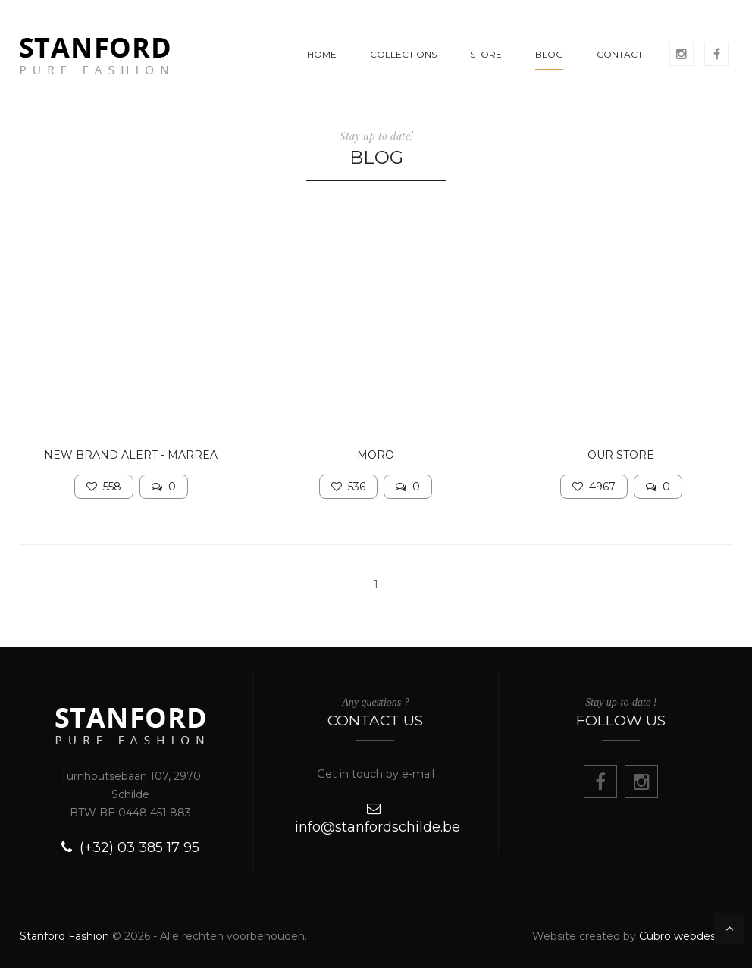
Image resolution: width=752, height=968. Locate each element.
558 (103, 486)
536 (348, 486)
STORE (486, 54)
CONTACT (620, 54)
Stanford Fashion (64, 936)
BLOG (549, 54)
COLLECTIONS (403, 54)
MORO (375, 455)
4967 (594, 486)
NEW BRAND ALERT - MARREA (131, 455)
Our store (621, 455)
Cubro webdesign (685, 936)
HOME (322, 54)
